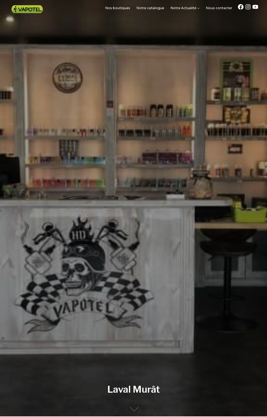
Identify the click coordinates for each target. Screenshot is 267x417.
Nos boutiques (117, 8)
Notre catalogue (150, 8)
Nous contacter (219, 8)
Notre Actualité (183, 8)
